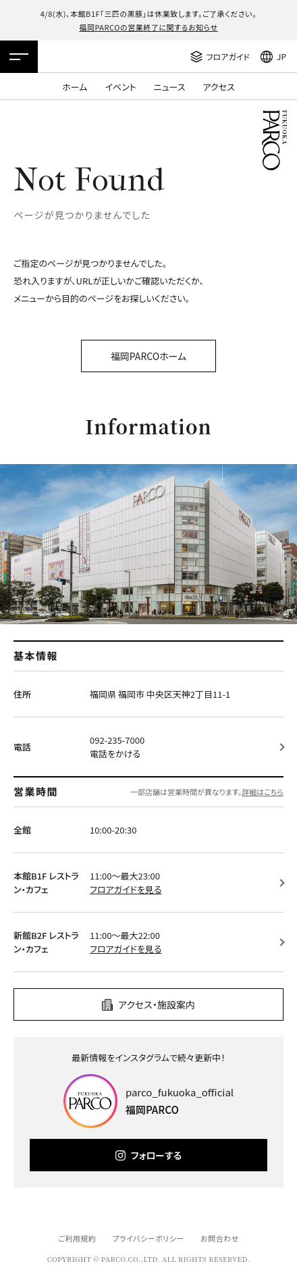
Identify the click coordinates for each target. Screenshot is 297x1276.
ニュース (170, 86)
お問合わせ (219, 1238)
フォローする (156, 1155)
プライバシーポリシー (148, 1238)
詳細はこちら (263, 791)
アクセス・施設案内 (156, 1004)
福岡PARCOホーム (148, 356)
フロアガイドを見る (125, 889)
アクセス (219, 86)
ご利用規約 (77, 1238)
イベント (120, 86)
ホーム (74, 86)
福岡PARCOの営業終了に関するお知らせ (148, 27)
